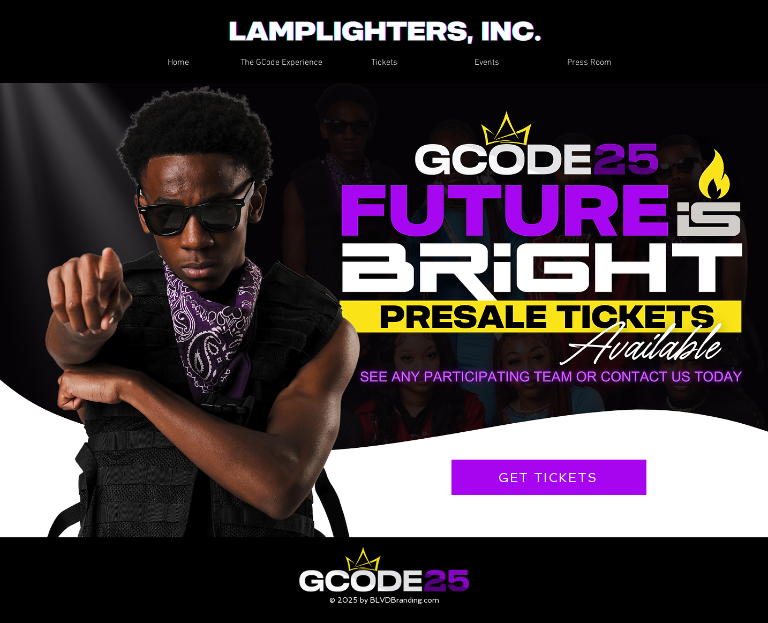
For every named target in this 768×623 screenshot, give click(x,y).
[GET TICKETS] (548, 477)
